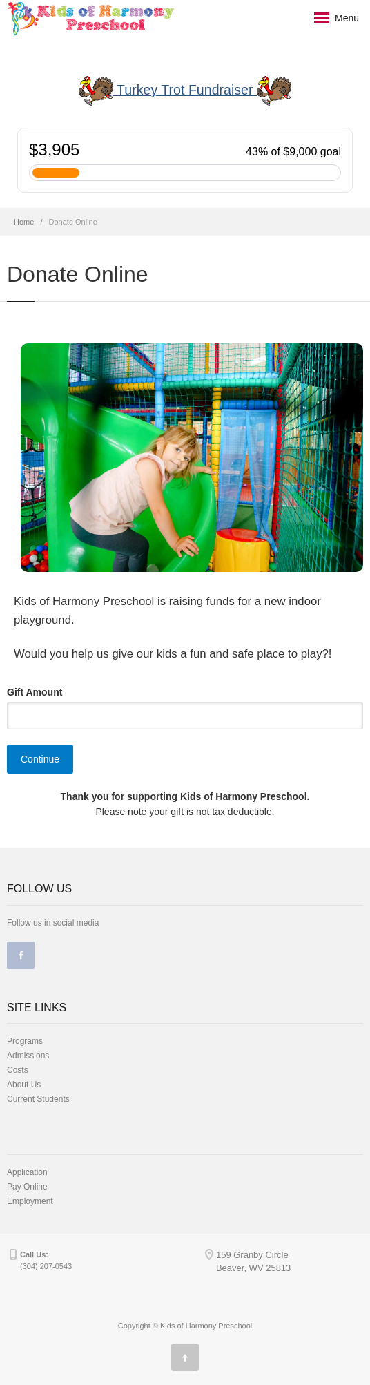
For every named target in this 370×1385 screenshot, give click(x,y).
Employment (30, 1201)
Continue (40, 759)
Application (27, 1172)
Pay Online (27, 1187)
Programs (25, 1041)
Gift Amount (34, 692)
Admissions (28, 1055)
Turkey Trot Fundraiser (185, 91)
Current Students (38, 1099)
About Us (24, 1084)
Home (24, 222)
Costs (17, 1070)
